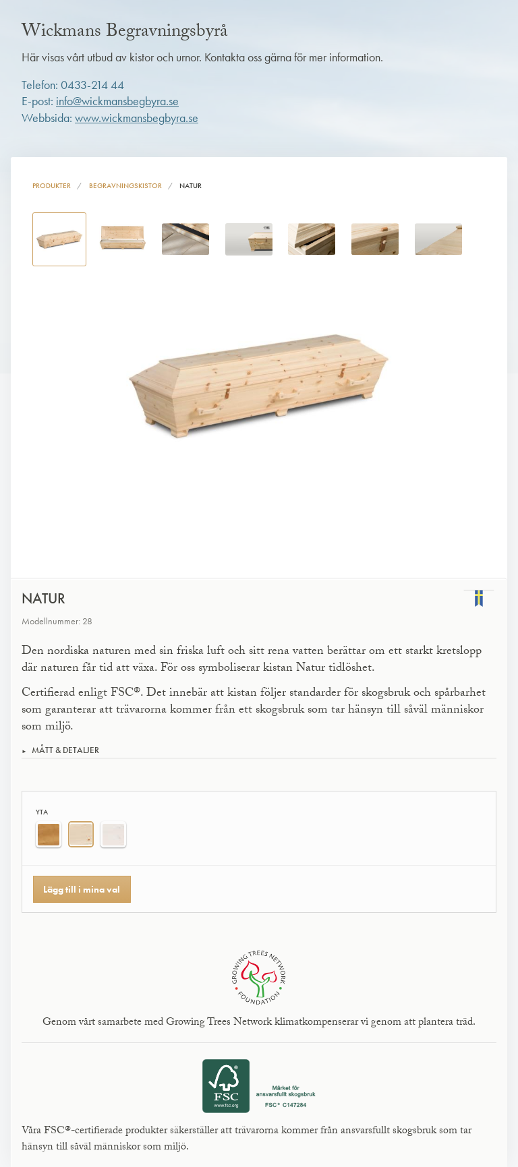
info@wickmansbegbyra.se (117, 101)
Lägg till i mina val (81, 889)
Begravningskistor (125, 185)
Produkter (51, 185)
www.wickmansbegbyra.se (136, 118)
